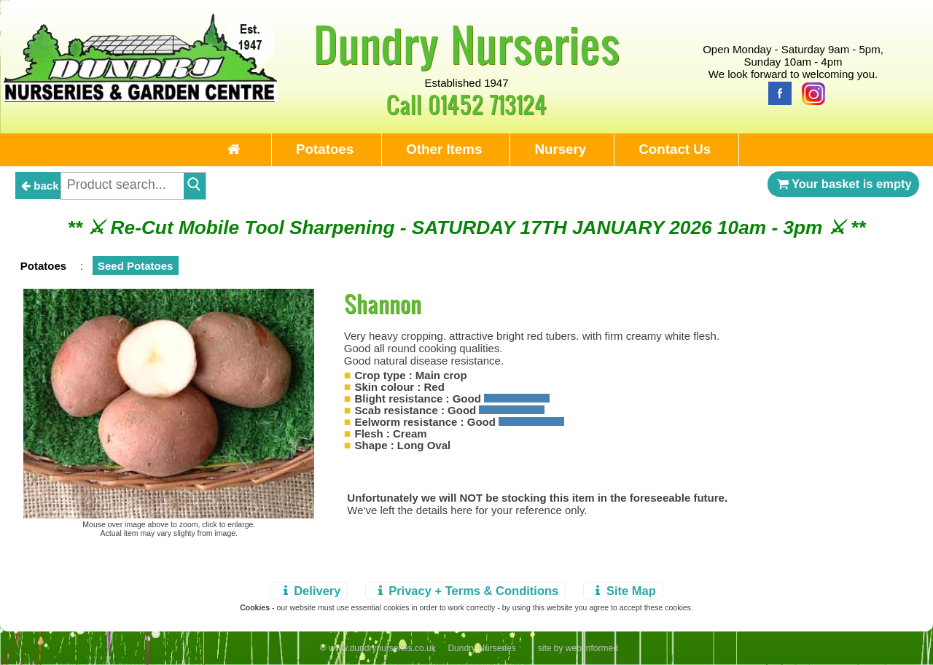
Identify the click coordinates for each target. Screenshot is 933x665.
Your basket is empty (843, 183)
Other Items (444, 149)
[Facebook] (776, 92)
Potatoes (325, 149)
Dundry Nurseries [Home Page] (466, 43)
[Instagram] (810, 92)
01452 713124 (487, 104)
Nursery (560, 149)
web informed (592, 648)
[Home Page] (140, 98)
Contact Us (675, 149)
